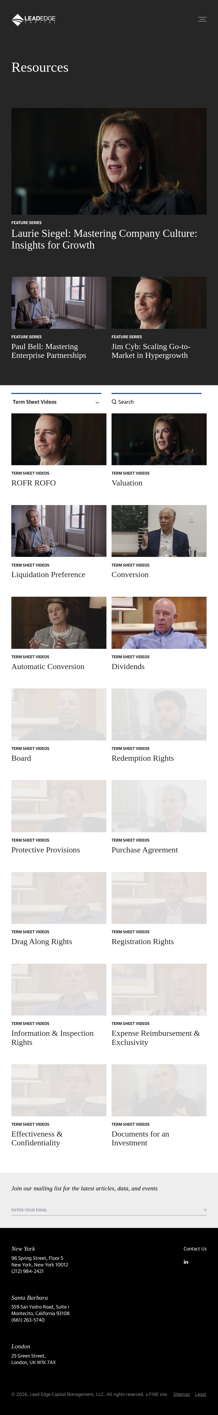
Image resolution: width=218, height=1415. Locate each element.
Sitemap (181, 1394)
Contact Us (195, 1249)
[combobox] (56, 402)
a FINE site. (157, 1394)
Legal (200, 1394)
